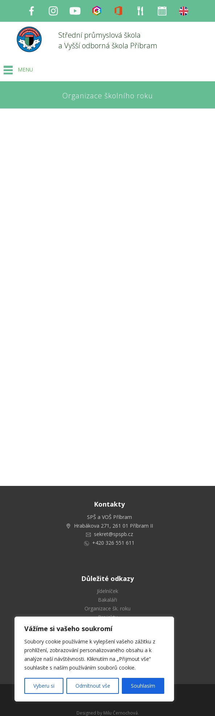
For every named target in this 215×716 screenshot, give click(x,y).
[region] (94, 659)
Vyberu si (43, 685)
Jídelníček (107, 591)
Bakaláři (107, 599)
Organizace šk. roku (107, 608)
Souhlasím (143, 685)
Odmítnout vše (92, 685)
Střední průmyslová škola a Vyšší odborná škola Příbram (107, 40)
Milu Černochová (120, 713)
